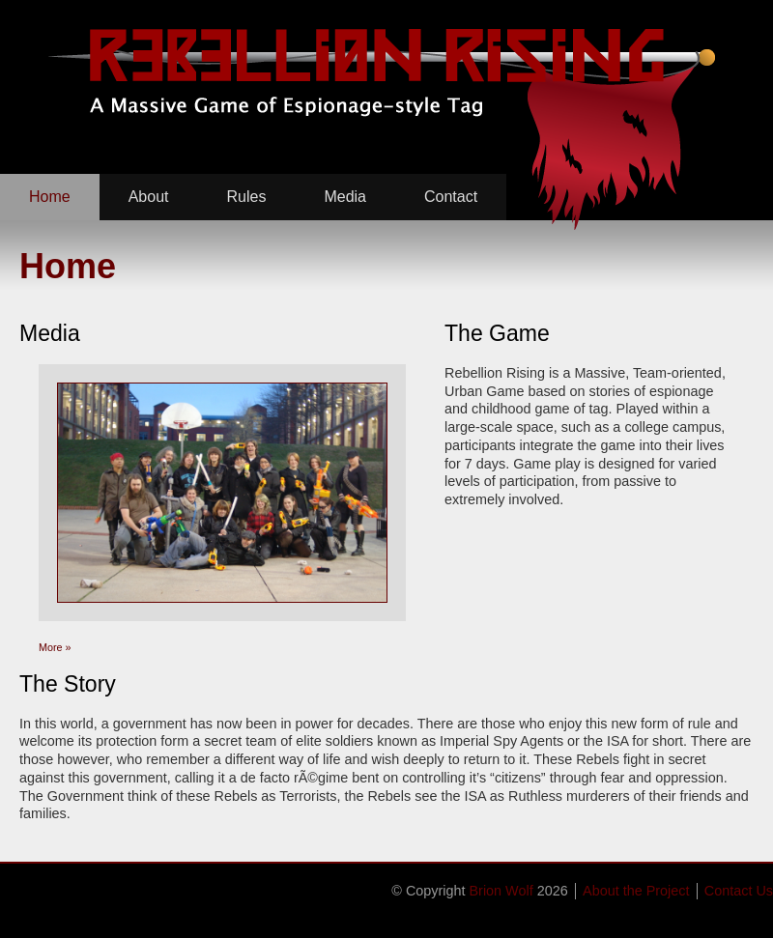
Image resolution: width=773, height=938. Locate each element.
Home (50, 196)
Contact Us (738, 890)
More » (55, 647)
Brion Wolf (501, 890)
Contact (450, 196)
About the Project (636, 890)
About (149, 196)
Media (345, 196)
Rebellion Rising (381, 72)
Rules (247, 196)
